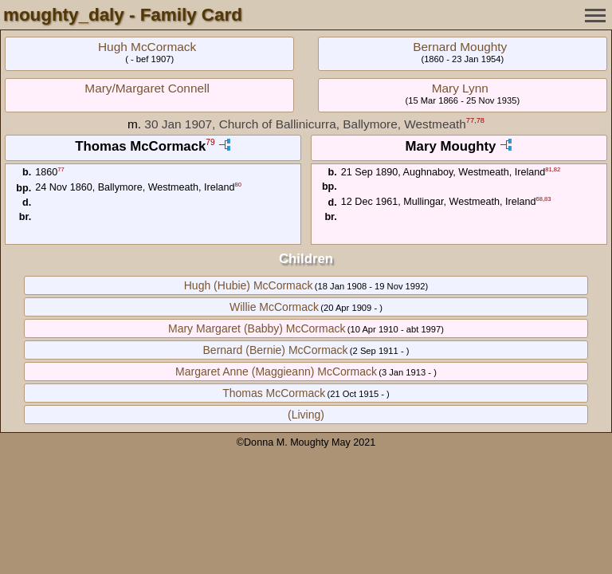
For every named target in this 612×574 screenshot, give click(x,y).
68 (539, 198)
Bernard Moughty (460, 46)
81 (548, 169)
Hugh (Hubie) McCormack (248, 285)
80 (238, 184)
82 (557, 169)
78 (480, 120)
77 (470, 120)
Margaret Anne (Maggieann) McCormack (276, 371)
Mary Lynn (460, 88)
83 (547, 198)
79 (210, 143)
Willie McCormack (274, 307)
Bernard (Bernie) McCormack (275, 350)
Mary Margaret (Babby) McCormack (257, 328)
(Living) (306, 414)
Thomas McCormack (273, 393)
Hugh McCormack (147, 46)
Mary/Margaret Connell (147, 88)
